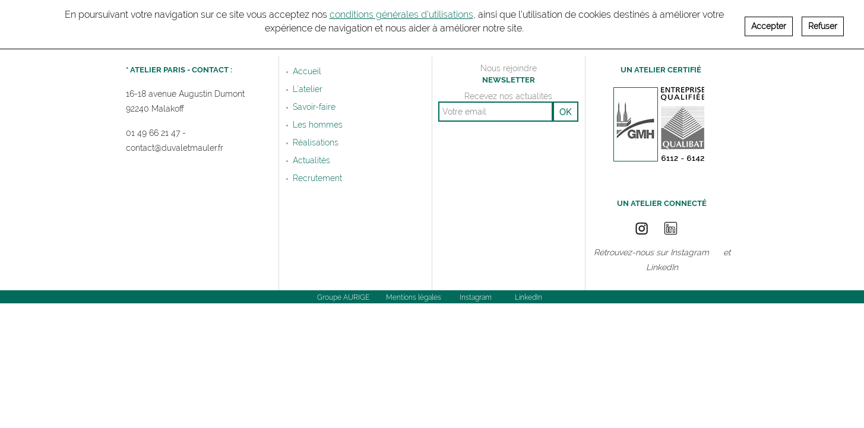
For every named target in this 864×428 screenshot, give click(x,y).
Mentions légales (413, 297)
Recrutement (317, 178)
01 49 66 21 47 (153, 133)
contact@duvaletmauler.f (173, 148)
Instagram (689, 252)
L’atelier (307, 89)
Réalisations (315, 142)
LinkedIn (662, 267)
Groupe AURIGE (343, 297)
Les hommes (318, 124)
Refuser (822, 22)
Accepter (768, 22)
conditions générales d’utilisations (401, 10)
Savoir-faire (314, 107)
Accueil (307, 71)
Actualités (311, 160)
